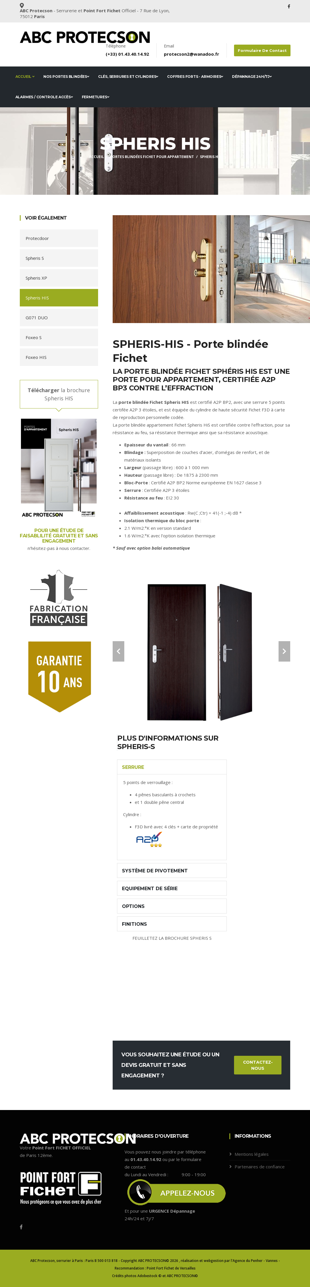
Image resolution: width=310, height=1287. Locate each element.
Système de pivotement (155, 871)
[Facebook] (21, 1227)
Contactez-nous (258, 1065)
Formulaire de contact (262, 50)
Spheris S (35, 258)
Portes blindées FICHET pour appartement (152, 156)
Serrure (133, 767)
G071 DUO (37, 317)
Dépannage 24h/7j (252, 76)
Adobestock (147, 1275)
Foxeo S (34, 337)
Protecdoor (37, 238)
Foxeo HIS (36, 357)
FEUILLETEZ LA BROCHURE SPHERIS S (172, 938)
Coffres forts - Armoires (195, 76)
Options (133, 906)
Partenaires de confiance (260, 1166)
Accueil (25, 76)
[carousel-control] (118, 651)
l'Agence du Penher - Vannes (254, 1260)
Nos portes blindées (66, 76)
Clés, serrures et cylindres (128, 76)
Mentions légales (252, 1154)
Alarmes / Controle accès (44, 97)
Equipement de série (150, 888)
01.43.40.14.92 (134, 54)
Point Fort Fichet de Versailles (171, 1268)
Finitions (134, 924)
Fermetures (95, 97)
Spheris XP (36, 278)
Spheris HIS (37, 298)
